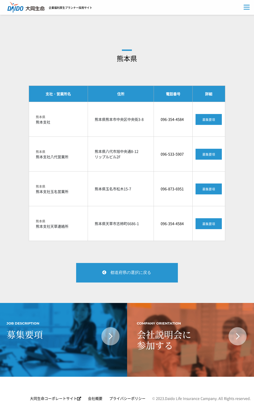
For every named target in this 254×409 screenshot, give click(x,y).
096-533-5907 (172, 154)
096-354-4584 (172, 119)
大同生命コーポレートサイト (55, 399)
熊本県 (127, 58)
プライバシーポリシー (127, 399)
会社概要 (95, 399)
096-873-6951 (172, 188)
